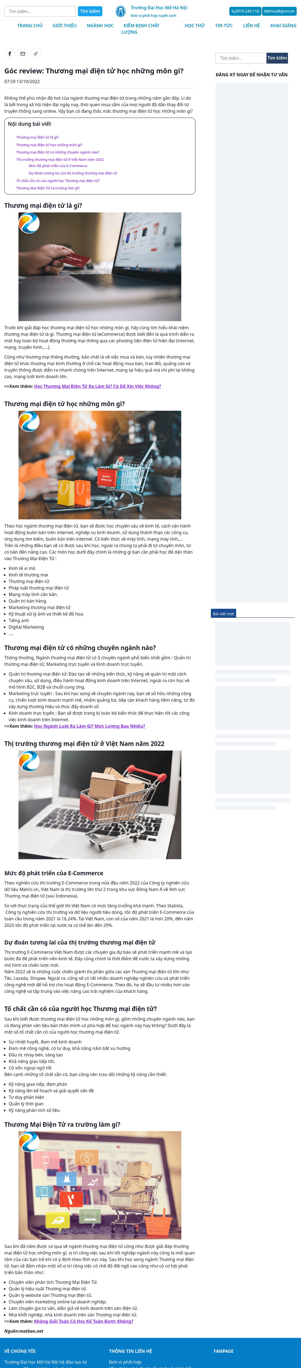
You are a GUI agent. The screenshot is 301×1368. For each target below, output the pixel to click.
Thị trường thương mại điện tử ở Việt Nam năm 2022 (60, 159)
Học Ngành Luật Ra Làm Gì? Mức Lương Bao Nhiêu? (89, 726)
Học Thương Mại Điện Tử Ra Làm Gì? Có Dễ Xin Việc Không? (97, 386)
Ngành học (100, 26)
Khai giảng (283, 26)
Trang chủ (30, 26)
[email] (22, 53)
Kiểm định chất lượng (140, 29)
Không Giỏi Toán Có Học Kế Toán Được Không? (83, 1321)
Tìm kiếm (90, 11)
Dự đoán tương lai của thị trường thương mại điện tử (73, 173)
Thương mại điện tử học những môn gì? (49, 144)
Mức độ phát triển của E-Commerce (58, 165)
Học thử (195, 26)
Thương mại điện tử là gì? (37, 137)
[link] (35, 53)
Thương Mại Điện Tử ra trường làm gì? (48, 188)
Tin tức (224, 26)
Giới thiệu (65, 26)
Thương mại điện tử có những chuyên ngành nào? (57, 152)
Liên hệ (251, 26)
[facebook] (9, 53)
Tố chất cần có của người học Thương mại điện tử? (58, 180)
